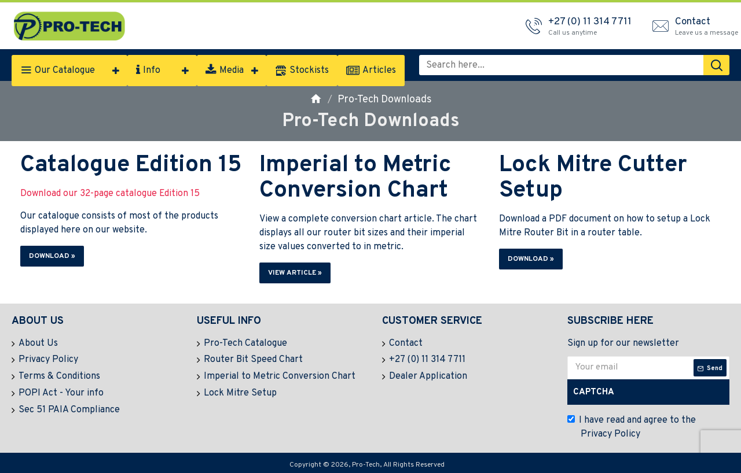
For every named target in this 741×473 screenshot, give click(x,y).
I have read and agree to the (631, 428)
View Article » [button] (295, 273)
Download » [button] (52, 256)
